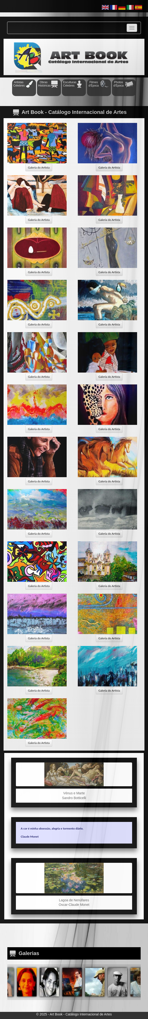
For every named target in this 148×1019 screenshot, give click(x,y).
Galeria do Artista (39, 167)
